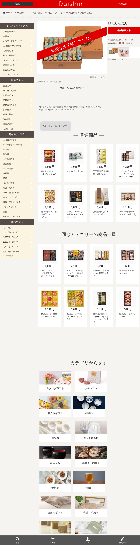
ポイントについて (10, 74)
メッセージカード (10, 60)
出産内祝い (8, 95)
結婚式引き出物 (10, 105)
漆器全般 (7, 164)
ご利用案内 (8, 51)
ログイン (87, 542)
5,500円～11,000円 (11, 251)
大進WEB (122, 4)
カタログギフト (10, 140)
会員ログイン (9, 36)
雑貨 (5, 212)
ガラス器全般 (9, 159)
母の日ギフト (23, 12)
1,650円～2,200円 (10, 237)
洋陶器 (6, 154)
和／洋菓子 (8, 169)
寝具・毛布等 (9, 188)
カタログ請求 (115, 508)
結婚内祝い (8, 100)
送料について (9, 65)
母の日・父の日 (10, 90)
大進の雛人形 (70, 529)
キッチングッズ (10, 197)
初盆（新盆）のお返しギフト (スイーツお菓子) (54, 12)
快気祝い (7, 110)
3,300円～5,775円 (10, 247)
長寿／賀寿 (8, 124)
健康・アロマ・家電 (11, 202)
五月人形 (7, 86)
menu (17, 4)
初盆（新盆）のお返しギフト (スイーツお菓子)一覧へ (56, 128)
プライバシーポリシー (93, 508)
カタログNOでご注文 (12, 46)
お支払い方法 (9, 70)
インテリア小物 (10, 207)
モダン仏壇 (8, 129)
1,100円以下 (8, 228)
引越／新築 (8, 114)
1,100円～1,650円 (10, 232)
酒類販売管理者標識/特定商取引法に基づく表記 (56, 508)
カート (53, 542)
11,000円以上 (9, 256)
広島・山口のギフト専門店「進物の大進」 (70, 525)
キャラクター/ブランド (13, 145)
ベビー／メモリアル (11, 216)
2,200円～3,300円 (10, 242)
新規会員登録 (9, 31)
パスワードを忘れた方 (12, 41)
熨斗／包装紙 (9, 55)
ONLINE (10, 12)
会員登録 (122, 542)
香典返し (7, 119)
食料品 (6, 173)
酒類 (5, 178)
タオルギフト (9, 183)
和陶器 (6, 149)
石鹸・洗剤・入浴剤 (11, 192)
